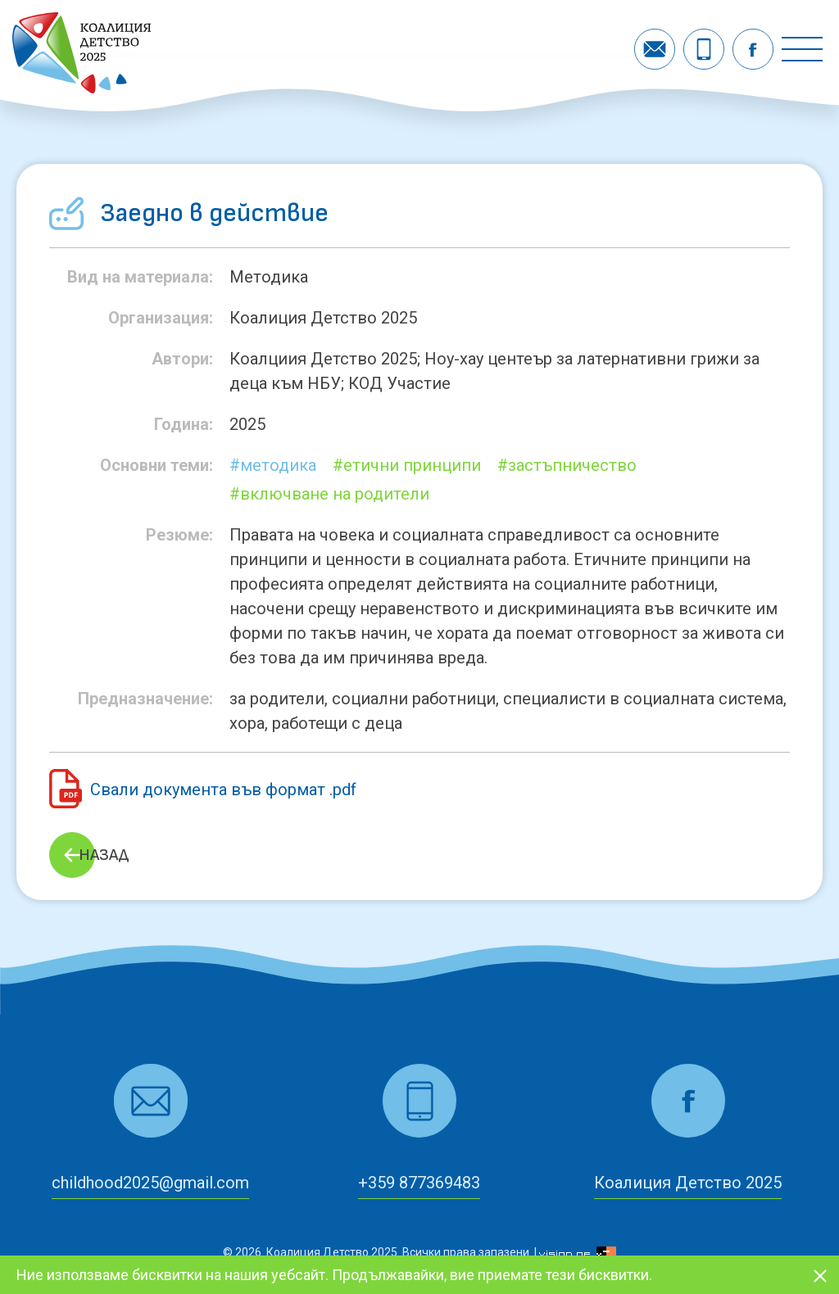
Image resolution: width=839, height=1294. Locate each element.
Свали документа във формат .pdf (223, 789)
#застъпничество (567, 465)
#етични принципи (407, 465)
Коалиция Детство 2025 (688, 1182)
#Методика (272, 465)
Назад (104, 855)
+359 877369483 (419, 1182)
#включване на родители (329, 494)
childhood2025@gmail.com (150, 1182)
